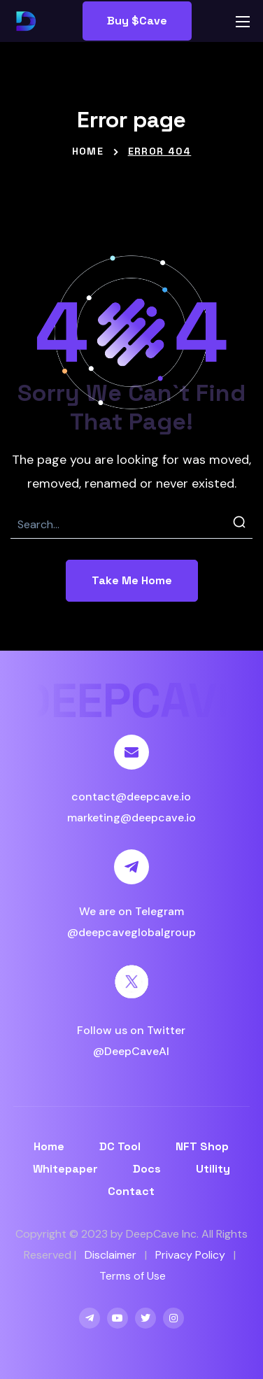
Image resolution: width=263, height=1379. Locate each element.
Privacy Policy (190, 1254)
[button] (137, 21)
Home (88, 151)
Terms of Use (132, 1275)
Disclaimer (110, 1254)
